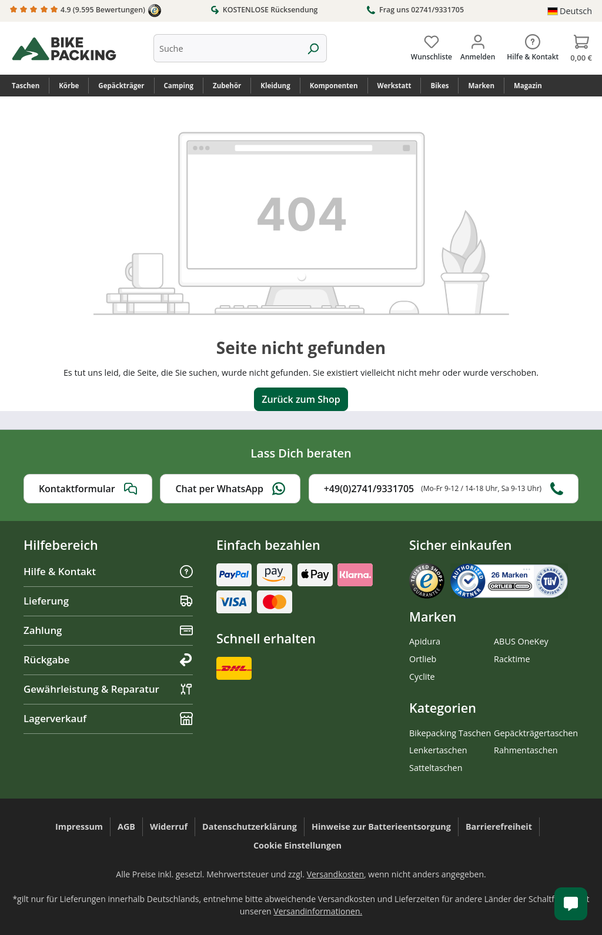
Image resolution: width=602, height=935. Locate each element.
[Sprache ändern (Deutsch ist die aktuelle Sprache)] (569, 11)
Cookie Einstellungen (297, 845)
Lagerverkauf (108, 718)
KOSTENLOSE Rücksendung (264, 9)
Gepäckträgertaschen (536, 733)
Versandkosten (335, 874)
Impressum (79, 826)
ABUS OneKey (521, 641)
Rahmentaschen (526, 750)
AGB (126, 826)
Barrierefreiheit (499, 826)
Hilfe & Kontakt (108, 571)
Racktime (512, 658)
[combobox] (226, 48)
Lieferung (108, 600)
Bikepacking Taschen (450, 733)
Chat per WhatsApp (230, 488)
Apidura (424, 641)
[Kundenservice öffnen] (570, 903)
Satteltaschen (435, 767)
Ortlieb (422, 658)
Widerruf (169, 826)
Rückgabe (108, 659)
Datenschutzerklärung (249, 826)
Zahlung (108, 630)
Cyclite (422, 676)
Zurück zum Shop (301, 399)
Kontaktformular (88, 488)
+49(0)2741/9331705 (443, 488)
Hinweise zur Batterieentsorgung (381, 826)
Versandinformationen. (317, 911)
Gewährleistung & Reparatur (108, 689)
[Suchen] (313, 48)
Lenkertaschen (438, 750)
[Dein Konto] (477, 45)
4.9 (85, 10)
